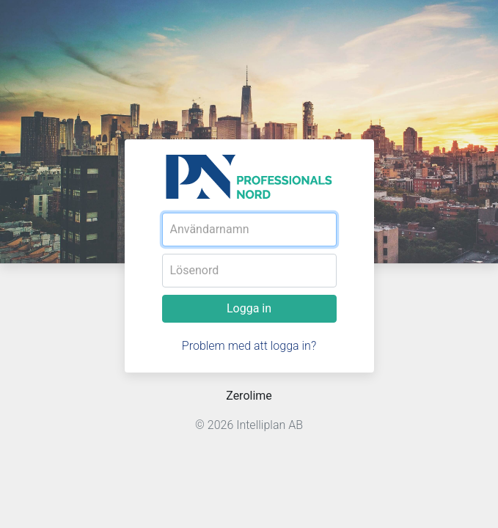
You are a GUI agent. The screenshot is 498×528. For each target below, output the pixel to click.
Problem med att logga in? (249, 346)
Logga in (249, 308)
